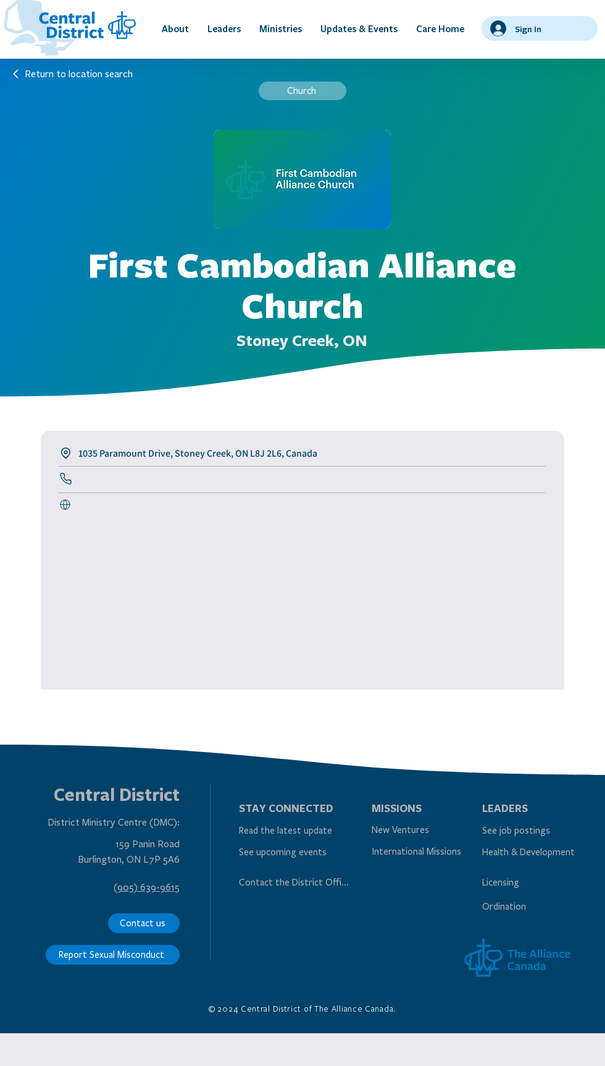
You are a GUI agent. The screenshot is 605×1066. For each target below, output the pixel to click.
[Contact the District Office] (296, 882)
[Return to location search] (72, 74)
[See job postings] (536, 831)
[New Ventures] (426, 830)
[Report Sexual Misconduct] (113, 955)
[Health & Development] (536, 852)
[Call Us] (67, 505)
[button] (175, 28)
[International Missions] (419, 852)
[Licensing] (536, 882)
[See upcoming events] (293, 852)
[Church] (302, 91)
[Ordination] (536, 906)
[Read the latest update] (293, 831)
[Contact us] (144, 923)
